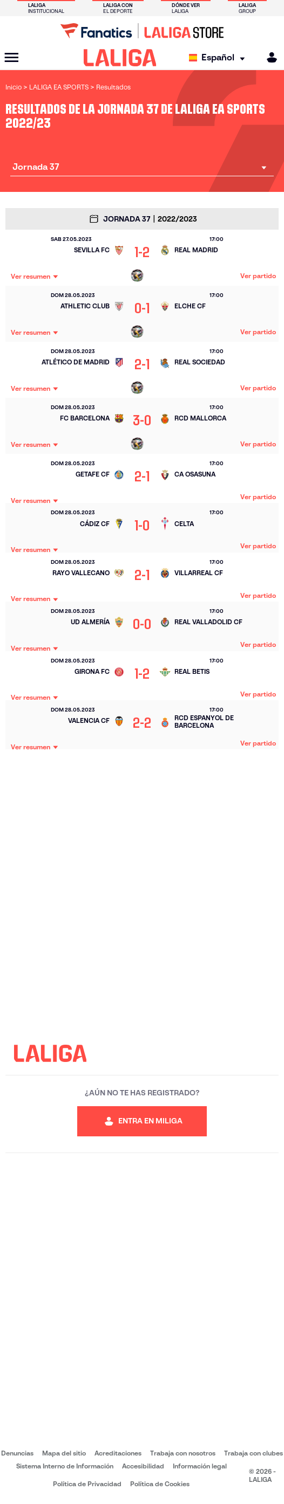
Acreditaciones (117, 1453)
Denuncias (17, 1453)
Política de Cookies (160, 1483)
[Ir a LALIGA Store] (142, 30)
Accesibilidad (143, 1465)
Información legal (200, 1465)
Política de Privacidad (87, 1483)
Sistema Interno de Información (64, 1465)
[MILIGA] (268, 57)
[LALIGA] (120, 57)
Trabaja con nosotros (182, 1453)
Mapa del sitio (64, 1453)
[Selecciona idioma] (219, 58)
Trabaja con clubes (253, 1453)
